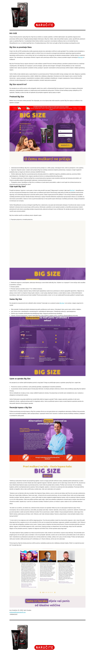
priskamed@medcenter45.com (18, 612)
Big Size (80, 57)
